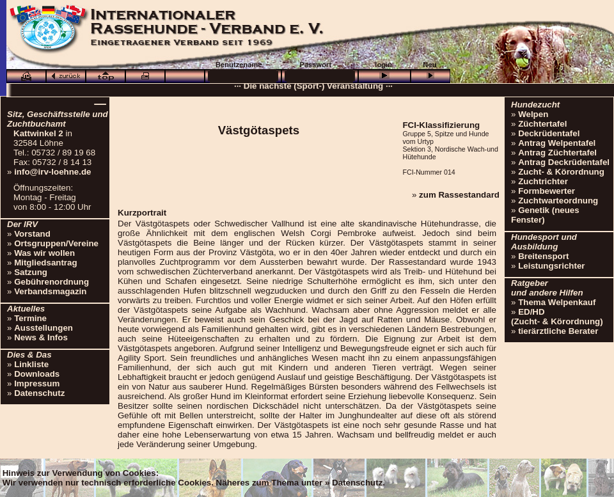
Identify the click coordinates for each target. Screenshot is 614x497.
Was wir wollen (44, 253)
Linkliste (31, 364)
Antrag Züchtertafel (557, 152)
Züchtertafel (542, 124)
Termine (30, 318)
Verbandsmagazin (50, 291)
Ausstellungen (43, 328)
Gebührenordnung (51, 282)
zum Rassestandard (459, 195)
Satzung (30, 272)
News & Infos (41, 337)
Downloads (36, 374)
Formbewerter (546, 191)
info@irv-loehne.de (52, 172)
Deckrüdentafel (548, 133)
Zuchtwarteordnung (558, 200)
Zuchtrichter (543, 181)
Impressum (36, 383)
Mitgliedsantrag (45, 262)
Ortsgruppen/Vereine (56, 243)
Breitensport (543, 256)
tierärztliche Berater (558, 331)
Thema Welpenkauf (556, 302)
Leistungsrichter (551, 266)
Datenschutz (39, 393)
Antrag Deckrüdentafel (564, 162)
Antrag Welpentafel (556, 143)
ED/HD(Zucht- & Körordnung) (557, 316)
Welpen (533, 114)
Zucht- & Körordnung (561, 172)
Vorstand (32, 234)
